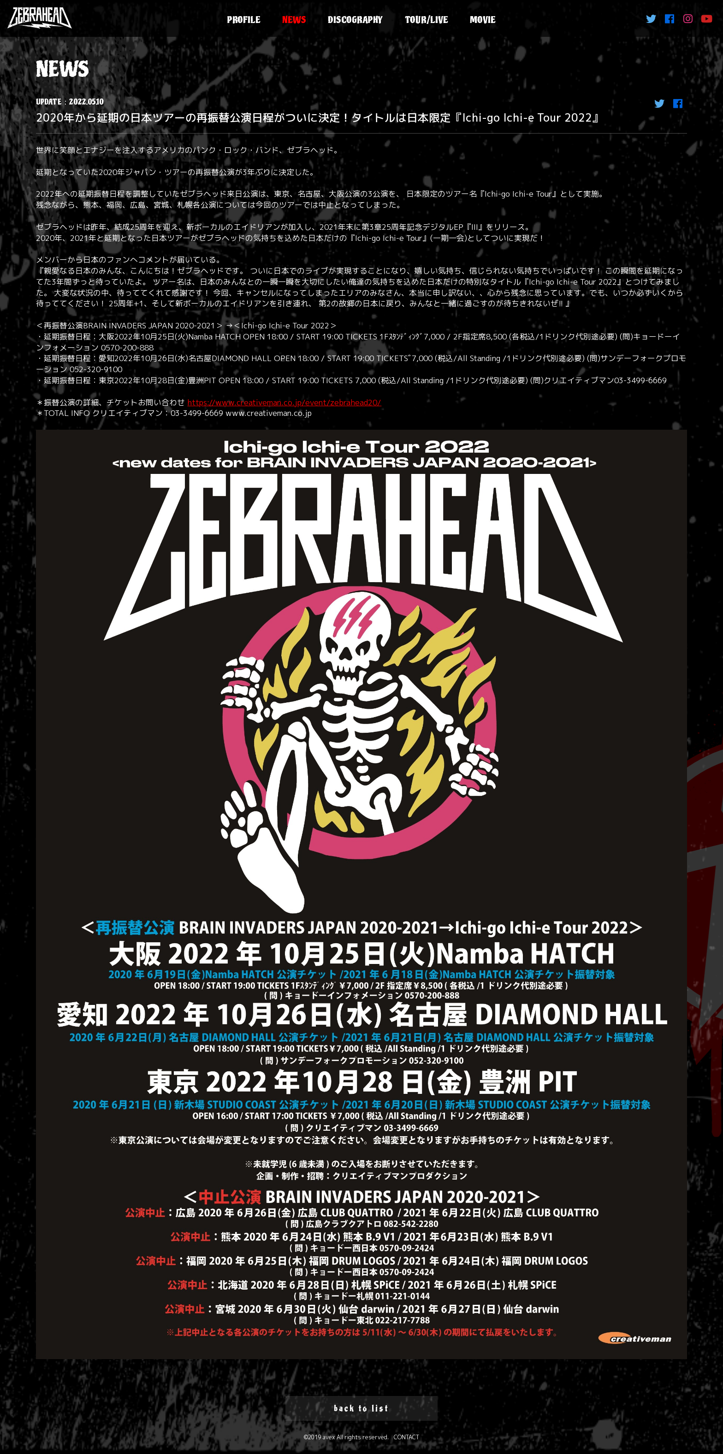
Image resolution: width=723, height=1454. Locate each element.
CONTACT (406, 1437)
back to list (361, 1408)
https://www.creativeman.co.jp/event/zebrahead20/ (284, 402)
